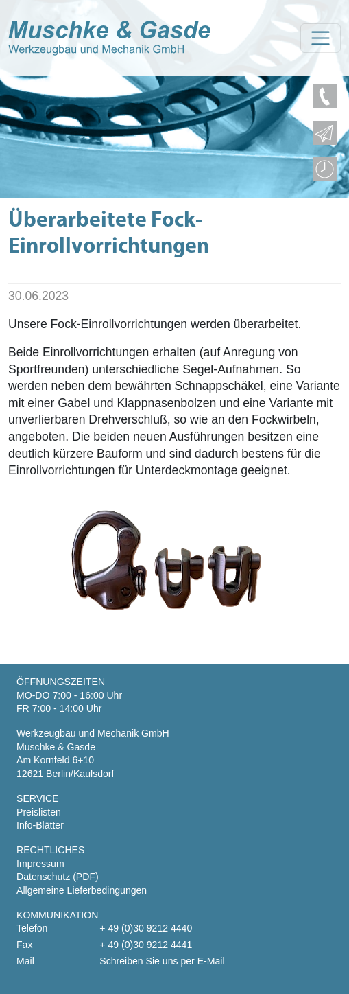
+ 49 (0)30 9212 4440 (145, 928)
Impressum (40, 863)
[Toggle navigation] (320, 38)
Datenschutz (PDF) (57, 876)
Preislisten (38, 812)
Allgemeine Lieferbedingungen (81, 890)
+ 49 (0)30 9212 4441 (145, 944)
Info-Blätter (40, 825)
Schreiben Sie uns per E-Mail (161, 961)
